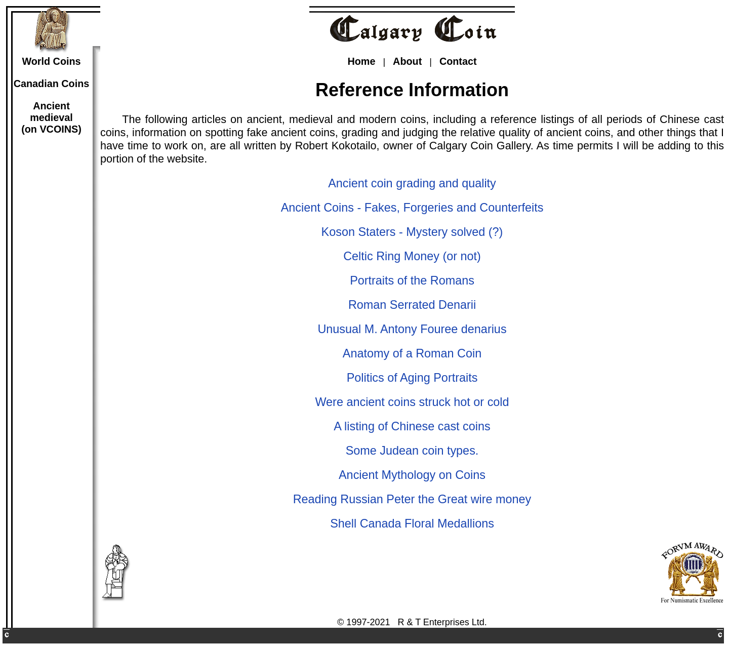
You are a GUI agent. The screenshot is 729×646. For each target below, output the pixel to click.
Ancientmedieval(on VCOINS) (51, 117)
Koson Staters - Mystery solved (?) (412, 231)
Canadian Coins (51, 83)
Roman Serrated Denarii (412, 304)
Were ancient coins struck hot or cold (412, 402)
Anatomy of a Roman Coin (412, 353)
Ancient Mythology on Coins (412, 474)
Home (361, 61)
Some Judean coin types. (412, 450)
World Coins (51, 61)
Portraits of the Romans (412, 280)
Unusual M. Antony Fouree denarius (411, 329)
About (407, 61)
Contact (458, 61)
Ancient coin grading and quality (412, 183)
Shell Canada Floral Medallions (412, 523)
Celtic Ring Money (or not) (412, 256)
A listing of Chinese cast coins (412, 426)
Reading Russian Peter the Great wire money (412, 499)
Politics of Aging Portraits (412, 377)
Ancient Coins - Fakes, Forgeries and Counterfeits (412, 207)
